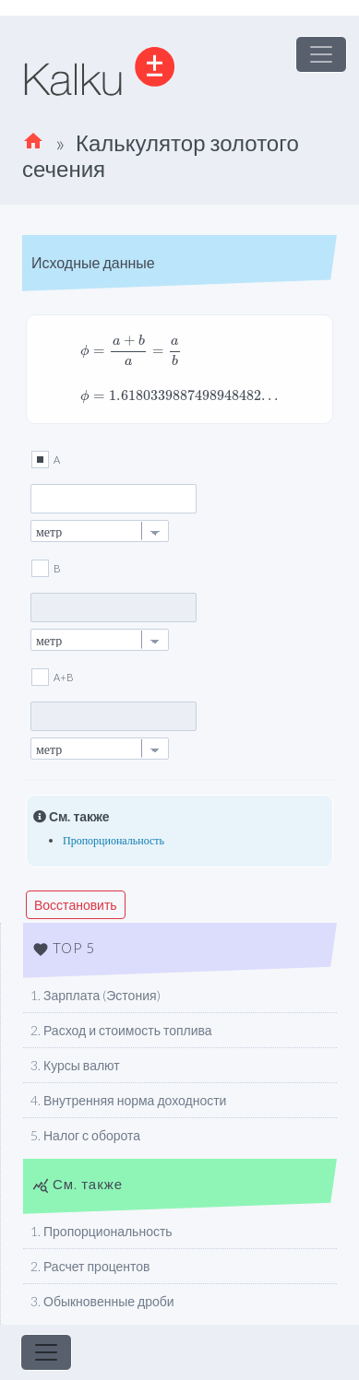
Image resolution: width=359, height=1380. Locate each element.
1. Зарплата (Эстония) (95, 995)
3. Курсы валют (75, 1065)
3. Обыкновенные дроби (102, 1301)
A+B (64, 677)
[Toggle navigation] (321, 54)
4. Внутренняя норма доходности (128, 1100)
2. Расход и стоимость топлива (121, 1030)
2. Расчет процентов (90, 1266)
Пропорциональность (113, 840)
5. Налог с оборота (85, 1135)
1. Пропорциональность (101, 1231)
